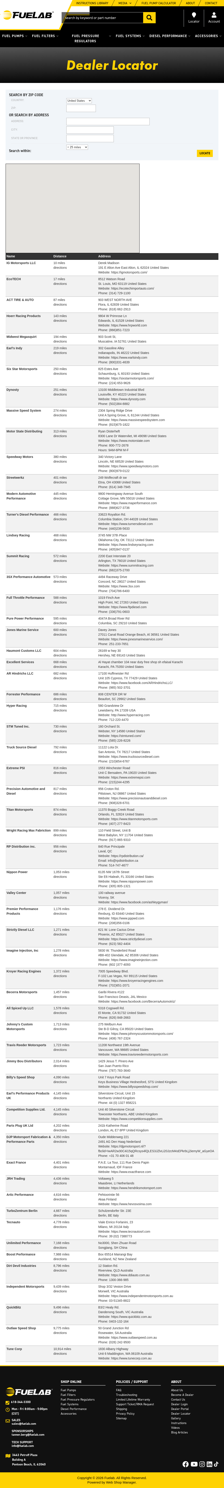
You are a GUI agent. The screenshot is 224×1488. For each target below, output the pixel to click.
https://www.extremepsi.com (130, 777)
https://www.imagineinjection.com (134, 960)
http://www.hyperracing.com (130, 715)
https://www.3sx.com (125, 586)
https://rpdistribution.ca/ (127, 856)
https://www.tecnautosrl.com (130, 1231)
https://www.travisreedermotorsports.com (139, 1054)
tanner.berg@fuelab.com (28, 1435)
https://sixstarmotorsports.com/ (132, 378)
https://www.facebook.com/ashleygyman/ (139, 902)
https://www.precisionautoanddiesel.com (139, 798)
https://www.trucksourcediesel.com (135, 756)
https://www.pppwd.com (127, 918)
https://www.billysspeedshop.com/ (134, 1086)
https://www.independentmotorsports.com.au (142, 1296)
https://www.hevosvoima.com (131, 1204)
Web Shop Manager (121, 1482)
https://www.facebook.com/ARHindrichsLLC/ (141, 683)
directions (60, 373)
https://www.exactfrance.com (131, 1172)
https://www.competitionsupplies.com (136, 1119)
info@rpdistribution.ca (123, 860)
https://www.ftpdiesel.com (128, 607)
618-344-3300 (21, 1402)
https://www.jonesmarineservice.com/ (137, 639)
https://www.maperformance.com (134, 503)
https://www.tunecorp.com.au (131, 1358)
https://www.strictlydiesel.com (131, 939)
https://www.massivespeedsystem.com (138, 420)
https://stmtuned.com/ (126, 736)
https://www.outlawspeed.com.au (134, 1337)
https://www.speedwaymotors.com (135, 466)
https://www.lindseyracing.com (132, 544)
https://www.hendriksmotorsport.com (136, 1188)
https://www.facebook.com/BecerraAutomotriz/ (143, 1001)
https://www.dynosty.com (128, 399)
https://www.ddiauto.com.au (130, 1275)
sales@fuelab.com (24, 1424)
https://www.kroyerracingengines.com (137, 980)
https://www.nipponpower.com (132, 881)
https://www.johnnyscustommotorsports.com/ (142, 1033)
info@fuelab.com (23, 1446)
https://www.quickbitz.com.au (131, 1317)
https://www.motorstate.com (130, 440)
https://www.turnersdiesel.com (132, 524)
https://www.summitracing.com (132, 565)
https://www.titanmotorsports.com (134, 819)
